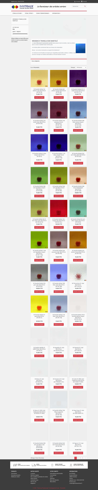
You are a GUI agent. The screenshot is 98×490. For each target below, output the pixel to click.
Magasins (33, 483)
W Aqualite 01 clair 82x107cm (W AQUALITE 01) (58, 349)
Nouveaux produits (15, 475)
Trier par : (73, 67)
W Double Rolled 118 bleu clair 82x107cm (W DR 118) (59, 316)
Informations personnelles (56, 473)
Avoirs (51, 476)
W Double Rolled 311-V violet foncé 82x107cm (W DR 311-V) (78, 90)
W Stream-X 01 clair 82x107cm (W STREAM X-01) (58, 380)
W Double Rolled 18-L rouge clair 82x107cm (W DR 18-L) (58, 220)
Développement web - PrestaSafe (57, 488)
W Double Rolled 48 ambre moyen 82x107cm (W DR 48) (59, 90)
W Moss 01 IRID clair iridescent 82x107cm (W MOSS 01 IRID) (39, 412)
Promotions (14, 473)
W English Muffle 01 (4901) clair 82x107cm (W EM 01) (39, 349)
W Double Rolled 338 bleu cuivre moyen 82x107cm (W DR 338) (78, 123)
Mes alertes (53, 481)
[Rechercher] (79, 6)
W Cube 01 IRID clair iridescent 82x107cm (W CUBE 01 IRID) (78, 380)
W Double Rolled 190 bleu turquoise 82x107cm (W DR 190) (59, 413)
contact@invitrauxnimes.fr (75, 483)
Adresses (52, 478)
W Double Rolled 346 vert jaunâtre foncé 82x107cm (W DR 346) (59, 188)
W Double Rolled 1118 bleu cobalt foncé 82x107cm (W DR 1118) (58, 156)
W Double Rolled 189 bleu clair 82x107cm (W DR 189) (59, 285)
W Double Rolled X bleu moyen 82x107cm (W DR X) (39, 155)
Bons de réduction (54, 480)
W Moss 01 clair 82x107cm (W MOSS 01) (39, 380)
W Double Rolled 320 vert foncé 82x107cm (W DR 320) (59, 444)
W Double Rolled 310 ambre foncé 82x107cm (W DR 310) (78, 252)
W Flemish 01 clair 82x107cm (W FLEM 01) (78, 349)
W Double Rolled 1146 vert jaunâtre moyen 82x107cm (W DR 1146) (39, 253)
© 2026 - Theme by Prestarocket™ (41, 488)
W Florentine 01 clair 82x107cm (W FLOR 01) (78, 285)
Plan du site (33, 481)
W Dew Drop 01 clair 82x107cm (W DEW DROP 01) (78, 412)
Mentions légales (35, 475)
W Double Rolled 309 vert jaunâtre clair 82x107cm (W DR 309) (39, 445)
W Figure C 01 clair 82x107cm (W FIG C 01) (78, 444)
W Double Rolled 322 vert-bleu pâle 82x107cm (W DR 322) (78, 155)
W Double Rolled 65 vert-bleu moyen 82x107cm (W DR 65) (78, 220)
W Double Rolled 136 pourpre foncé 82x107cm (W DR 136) (59, 123)
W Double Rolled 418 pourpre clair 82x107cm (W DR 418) (59, 252)
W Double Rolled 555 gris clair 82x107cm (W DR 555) (39, 285)
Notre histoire (34, 478)
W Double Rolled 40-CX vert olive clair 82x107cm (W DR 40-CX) (39, 220)
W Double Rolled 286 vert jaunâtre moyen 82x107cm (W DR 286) (39, 188)
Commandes (53, 475)
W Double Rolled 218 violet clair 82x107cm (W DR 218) (39, 122)
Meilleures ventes (15, 476)
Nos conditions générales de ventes (39, 476)
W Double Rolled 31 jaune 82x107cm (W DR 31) (39, 316)
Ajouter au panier (39, 97)
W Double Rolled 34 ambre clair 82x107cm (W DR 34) (39, 90)
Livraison (33, 473)
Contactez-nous (34, 480)
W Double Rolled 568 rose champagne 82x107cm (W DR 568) (78, 188)
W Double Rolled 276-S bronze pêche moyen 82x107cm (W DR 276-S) (78, 317)
